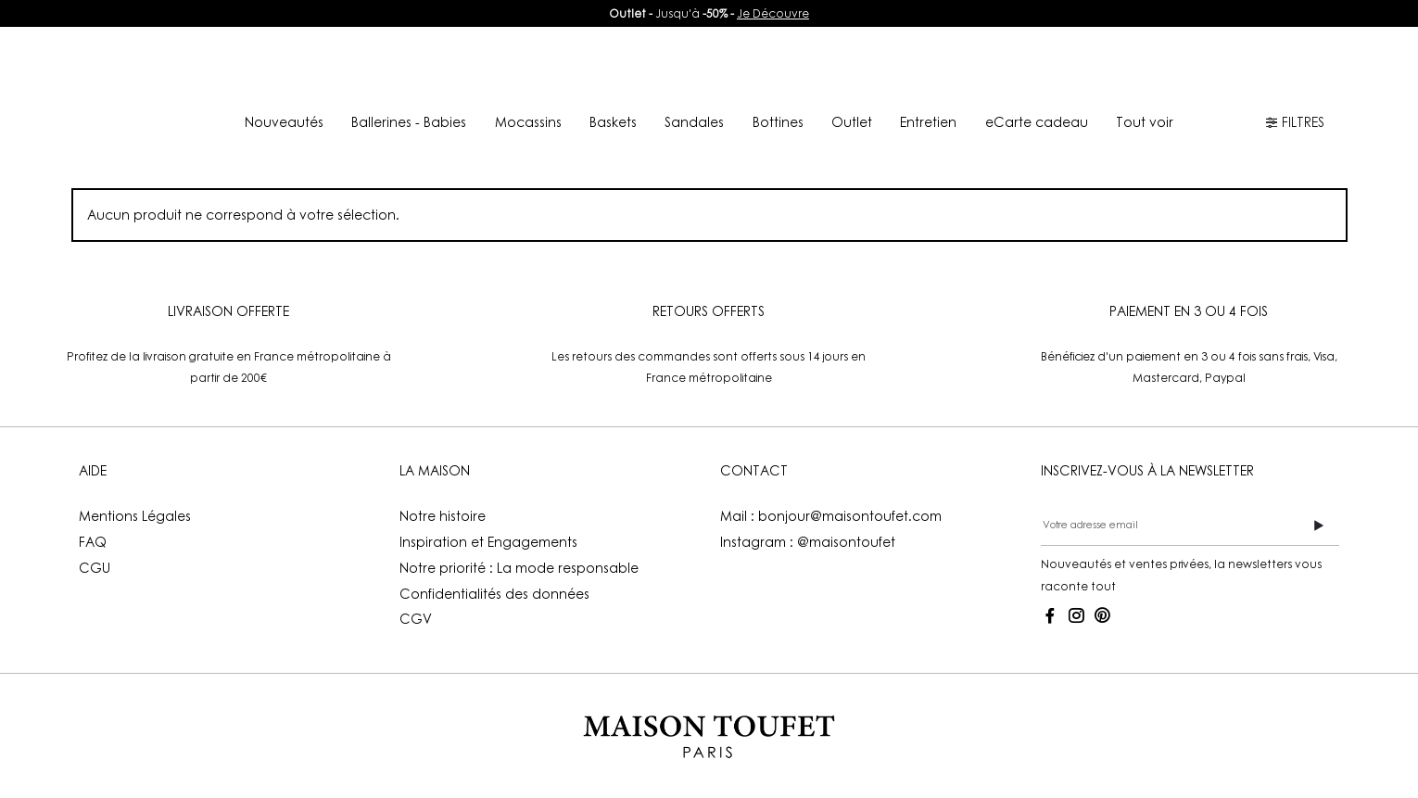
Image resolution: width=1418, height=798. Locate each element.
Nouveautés (491, 66)
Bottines (778, 122)
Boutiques (937, 66)
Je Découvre (773, 13)
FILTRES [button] (1294, 122)
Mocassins (528, 122)
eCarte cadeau (1036, 122)
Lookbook (637, 66)
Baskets (613, 122)
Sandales (694, 122)
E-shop (335, 66)
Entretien (928, 122)
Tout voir (1144, 122)
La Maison (778, 66)
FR (1237, 66)
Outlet (851, 122)
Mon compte (1084, 66)
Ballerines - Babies (408, 122)
